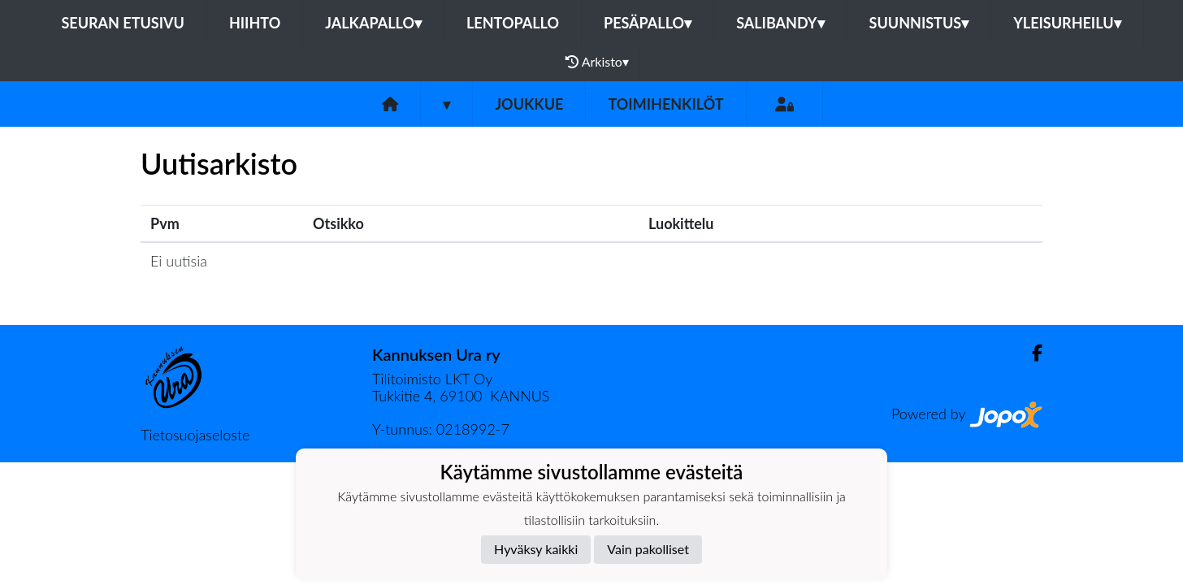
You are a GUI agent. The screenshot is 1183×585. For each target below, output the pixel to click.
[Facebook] (1030, 353)
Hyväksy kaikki (536, 549)
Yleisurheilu (1066, 23)
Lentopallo (512, 23)
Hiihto (254, 23)
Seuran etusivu (122, 23)
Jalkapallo (373, 23)
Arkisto (597, 62)
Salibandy (780, 23)
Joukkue (529, 104)
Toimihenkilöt (665, 104)
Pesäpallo (647, 23)
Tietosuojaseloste (195, 435)
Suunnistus (919, 23)
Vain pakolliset (648, 549)
